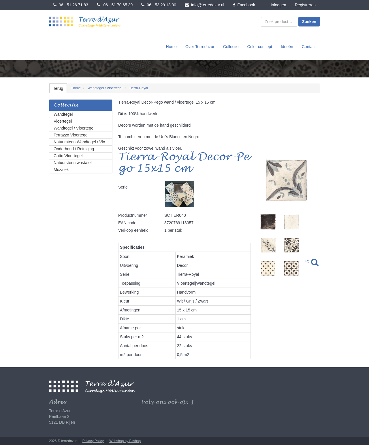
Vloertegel (63, 120)
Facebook (244, 5)
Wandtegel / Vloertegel (74, 127)
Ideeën (287, 46)
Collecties (66, 105)
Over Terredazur (199, 46)
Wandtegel (63, 113)
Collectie (231, 46)
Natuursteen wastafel (73, 162)
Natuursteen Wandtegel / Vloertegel (83, 141)
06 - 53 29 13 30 (158, 5)
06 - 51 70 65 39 (115, 5)
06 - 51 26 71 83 (70, 5)
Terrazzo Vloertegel (71, 134)
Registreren (305, 5)
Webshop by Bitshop (125, 440)
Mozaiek (61, 169)
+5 (307, 260)
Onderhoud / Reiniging (74, 148)
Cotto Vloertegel (68, 155)
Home (171, 46)
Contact (309, 46)
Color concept (259, 46)
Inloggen (278, 5)
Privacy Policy (93, 440)
